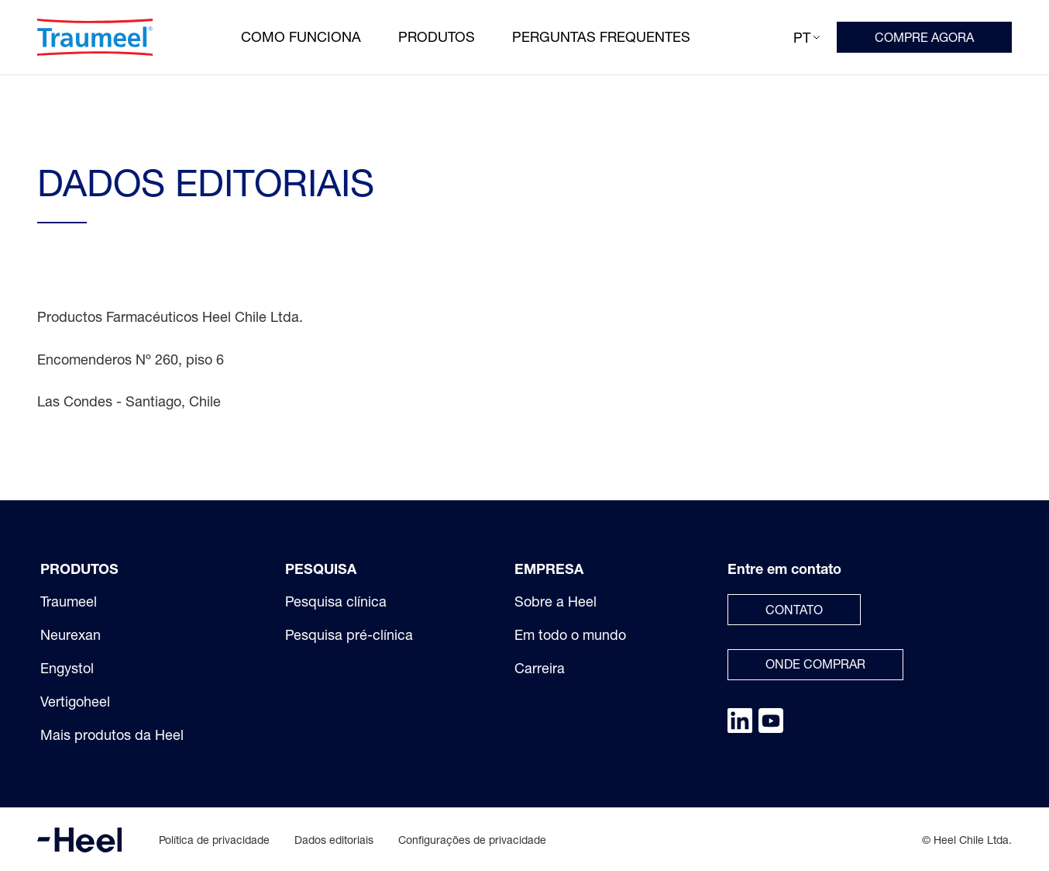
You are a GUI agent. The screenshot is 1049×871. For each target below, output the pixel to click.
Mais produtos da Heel (112, 734)
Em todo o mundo (570, 634)
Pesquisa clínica (336, 601)
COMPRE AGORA (924, 37)
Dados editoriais (333, 839)
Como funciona (301, 36)
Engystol (67, 667)
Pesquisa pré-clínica (349, 634)
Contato (794, 609)
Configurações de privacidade (472, 839)
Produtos (436, 36)
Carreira (539, 667)
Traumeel (68, 601)
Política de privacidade (214, 839)
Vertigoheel (75, 701)
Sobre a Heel (555, 601)
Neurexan (70, 634)
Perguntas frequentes (601, 36)
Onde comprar (815, 664)
